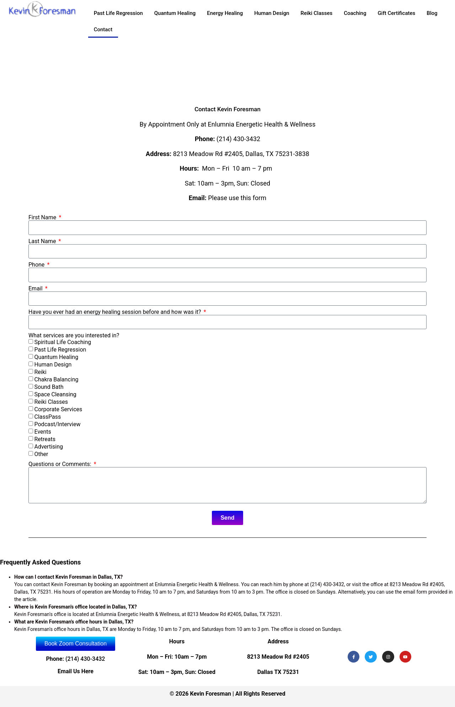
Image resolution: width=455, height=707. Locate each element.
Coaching (355, 13)
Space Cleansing (55, 394)
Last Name (42, 241)
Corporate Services (58, 409)
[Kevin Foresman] (227, 70)
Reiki (40, 372)
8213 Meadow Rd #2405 (278, 656)
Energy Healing (225, 13)
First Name (43, 217)
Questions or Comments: (60, 464)
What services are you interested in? (73, 335)
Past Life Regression (118, 13)
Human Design (271, 13)
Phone (37, 265)
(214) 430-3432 (238, 139)
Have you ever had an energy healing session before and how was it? (115, 312)
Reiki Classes (317, 13)
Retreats (44, 439)
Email (36, 288)
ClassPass (47, 417)
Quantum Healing (175, 13)
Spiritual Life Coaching (62, 342)
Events (42, 432)
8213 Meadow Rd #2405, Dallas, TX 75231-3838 (241, 153)
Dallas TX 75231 (278, 672)
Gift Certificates (396, 13)
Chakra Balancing (56, 379)
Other (41, 454)
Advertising (48, 447)
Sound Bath (48, 387)
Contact (103, 29)
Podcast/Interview (57, 424)
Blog (432, 13)
